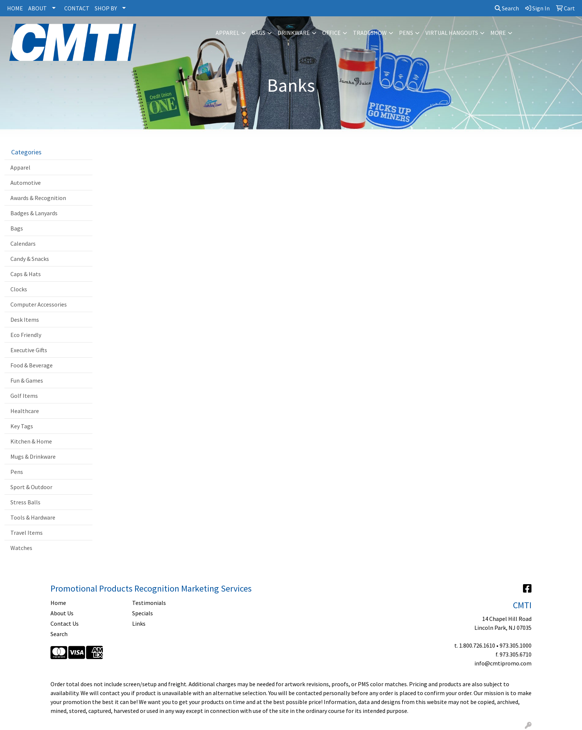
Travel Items (26, 532)
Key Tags (21, 426)
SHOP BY (106, 8)
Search (507, 8)
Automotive (25, 182)
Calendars (23, 243)
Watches (21, 547)
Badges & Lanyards (34, 213)
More (498, 32)
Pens (406, 32)
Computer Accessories (38, 304)
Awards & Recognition (38, 198)
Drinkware (294, 32)
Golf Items (24, 395)
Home (58, 602)
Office (331, 32)
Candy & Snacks (29, 258)
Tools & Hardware (32, 517)
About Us (61, 613)
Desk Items (24, 319)
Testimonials (149, 602)
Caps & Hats (25, 274)
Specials (142, 613)
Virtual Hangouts (451, 32)
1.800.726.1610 (477, 645)
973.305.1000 (516, 645)
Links (139, 623)
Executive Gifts (28, 350)
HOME (15, 8)
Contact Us (64, 623)
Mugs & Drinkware (33, 456)
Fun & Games (26, 380)
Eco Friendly (25, 334)
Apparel (227, 32)
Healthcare (24, 411)
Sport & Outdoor (31, 487)
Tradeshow (370, 32)
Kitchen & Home (31, 441)
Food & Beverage (31, 365)
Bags (258, 32)
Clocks (18, 289)
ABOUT (37, 8)
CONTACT (76, 8)
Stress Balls (25, 502)
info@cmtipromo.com (503, 663)
